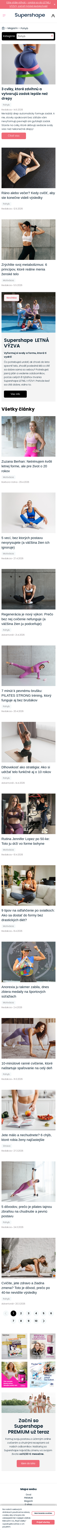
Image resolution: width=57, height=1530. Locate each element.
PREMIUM (28, 1497)
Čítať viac (14, 135)
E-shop (28, 1504)
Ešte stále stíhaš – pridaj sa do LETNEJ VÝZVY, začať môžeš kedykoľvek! (29, 4)
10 (36, 1321)
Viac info (15, 394)
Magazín (28, 1501)
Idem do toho (28, 1463)
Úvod (28, 1494)
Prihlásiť (53, 15)
